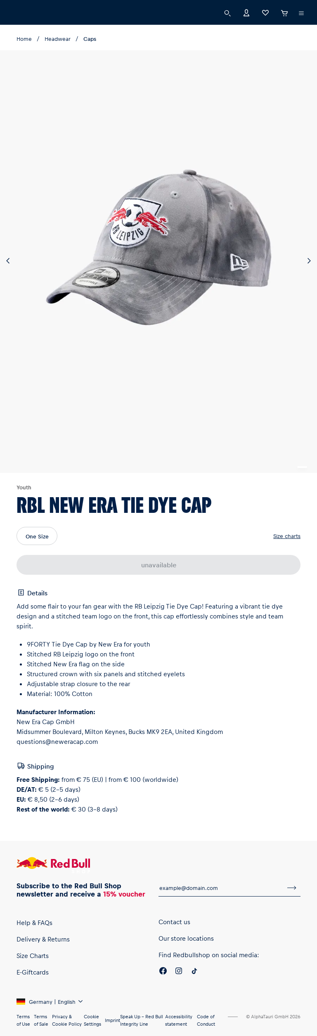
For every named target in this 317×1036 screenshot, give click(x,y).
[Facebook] (163, 995)
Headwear (56, 38)
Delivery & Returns (44, 961)
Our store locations (186, 960)
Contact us (174, 943)
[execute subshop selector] (301, 13)
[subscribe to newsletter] (291, 906)
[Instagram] (178, 995)
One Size (38, 560)
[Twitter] (194, 995)
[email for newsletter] (220, 906)
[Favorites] (265, 12)
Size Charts (34, 977)
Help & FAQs (35, 944)
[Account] (246, 12)
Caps (88, 38)
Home (24, 38)
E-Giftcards (33, 994)
